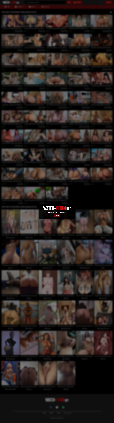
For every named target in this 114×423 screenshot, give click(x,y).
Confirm (57, 215)
